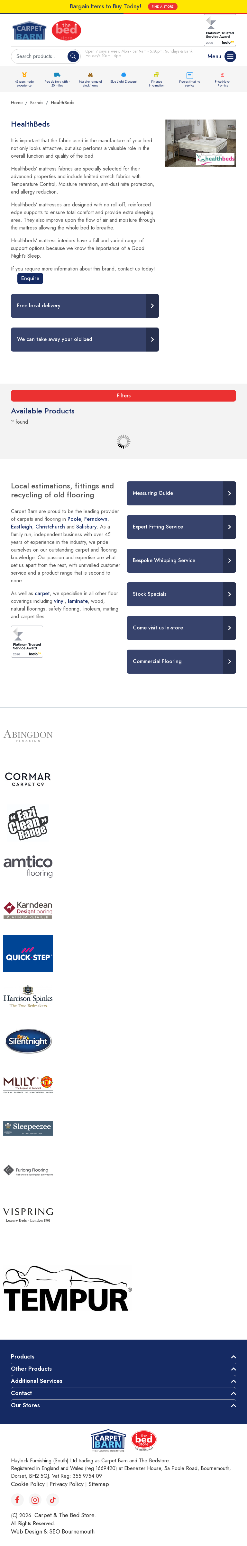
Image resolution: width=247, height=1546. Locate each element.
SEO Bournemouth (72, 1531)
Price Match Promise (223, 83)
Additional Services (36, 1381)
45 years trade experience (24, 83)
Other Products (31, 1369)
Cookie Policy (28, 1484)
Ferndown (95, 519)
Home (17, 102)
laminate (78, 601)
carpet (42, 593)
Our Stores (25, 1405)
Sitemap (98, 1484)
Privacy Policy (67, 1484)
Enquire (30, 278)
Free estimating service (189, 83)
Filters (124, 395)
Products (22, 1356)
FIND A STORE (163, 6)
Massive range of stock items (90, 83)
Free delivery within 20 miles (57, 83)
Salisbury (86, 526)
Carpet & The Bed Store (64, 1515)
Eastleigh (21, 526)
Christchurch (50, 526)
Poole (74, 519)
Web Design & (30, 1531)
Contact (21, 1393)
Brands (36, 102)
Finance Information (157, 83)
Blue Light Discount (123, 81)
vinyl (59, 601)
